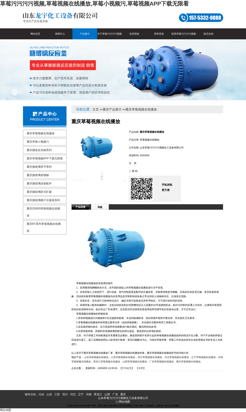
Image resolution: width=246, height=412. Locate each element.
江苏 (57, 394)
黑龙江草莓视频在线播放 (106, 361)
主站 (41, 394)
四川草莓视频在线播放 (150, 357)
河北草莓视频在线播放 (177, 357)
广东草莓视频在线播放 (161, 361)
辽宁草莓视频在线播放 (203, 357)
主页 (95, 109)
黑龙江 (98, 394)
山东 (49, 394)
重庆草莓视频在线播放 (141, 109)
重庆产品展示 (112, 109)
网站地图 (124, 401)
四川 (65, 394)
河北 (73, 394)
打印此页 (127, 368)
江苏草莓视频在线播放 (123, 357)
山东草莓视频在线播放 (96, 357)
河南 (89, 394)
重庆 (123, 394)
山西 (107, 394)
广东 (115, 394)
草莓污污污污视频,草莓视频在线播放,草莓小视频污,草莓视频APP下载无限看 (94, 4)
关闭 (140, 368)
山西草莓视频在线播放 (135, 361)
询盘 (99, 207)
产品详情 (80, 207)
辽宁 (81, 394)
